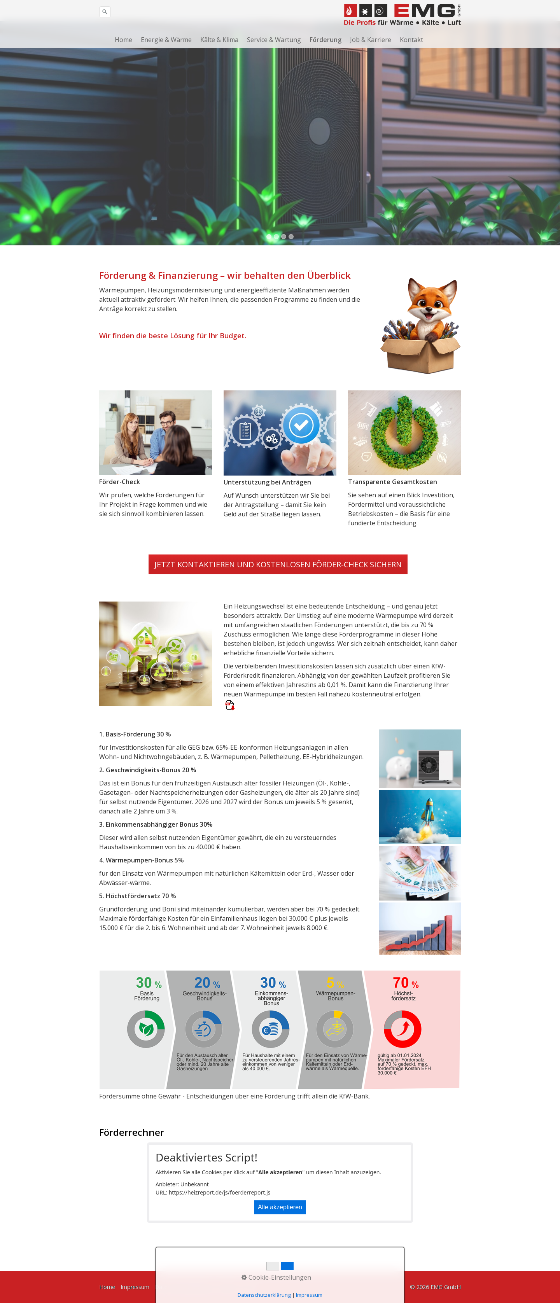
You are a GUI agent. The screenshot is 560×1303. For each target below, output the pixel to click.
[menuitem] (126, 39)
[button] (278, 592)
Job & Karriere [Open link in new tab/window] (370, 39)
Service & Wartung (274, 39)
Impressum (135, 1287)
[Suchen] (105, 12)
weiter (546, 166)
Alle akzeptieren (280, 1234)
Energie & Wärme (166, 39)
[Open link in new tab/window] (230, 732)
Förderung (325, 39)
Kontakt (411, 39)
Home (123, 39)
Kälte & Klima (219, 39)
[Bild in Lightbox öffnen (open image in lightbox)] (420, 349)
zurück (13, 166)
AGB (248, 1287)
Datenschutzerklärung (183, 1287)
